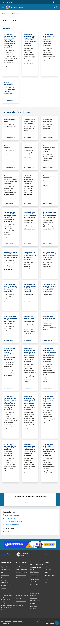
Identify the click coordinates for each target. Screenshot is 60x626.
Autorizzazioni (34, 584)
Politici (2, 578)
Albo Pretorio (33, 598)
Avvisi (46, 572)
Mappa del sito (5, 623)
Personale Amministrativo (5, 581)
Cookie (20, 621)
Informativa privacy (35, 601)
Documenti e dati (5, 585)
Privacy (15, 621)
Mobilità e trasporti (20, 578)
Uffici (2, 572)
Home (3, 14)
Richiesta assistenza (21, 601)
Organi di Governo (5, 567)
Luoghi (46, 580)
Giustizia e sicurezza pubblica (35, 568)
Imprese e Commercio (21, 572)
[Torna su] (57, 623)
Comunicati (48, 569)
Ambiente (32, 577)
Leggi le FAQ (19, 598)
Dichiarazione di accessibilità (34, 607)
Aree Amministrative (6, 569)
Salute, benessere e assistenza (35, 580)
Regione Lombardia (7, 2)
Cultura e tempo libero (21, 569)
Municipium (46, 623)
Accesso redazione (54, 623)
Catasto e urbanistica (21, 575)
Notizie (47, 567)
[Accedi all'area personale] (54, 2)
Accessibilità (8, 621)
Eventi (46, 582)
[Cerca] (57, 7)
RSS (2, 621)
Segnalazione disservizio (22, 595)
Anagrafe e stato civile (21, 567)
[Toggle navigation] (3, 7)
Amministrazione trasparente (34, 594)
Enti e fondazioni (5, 575)
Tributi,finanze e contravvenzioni (34, 573)
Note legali (33, 603)
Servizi (8, 14)
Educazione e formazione (36, 564)
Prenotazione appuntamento (19, 592)
